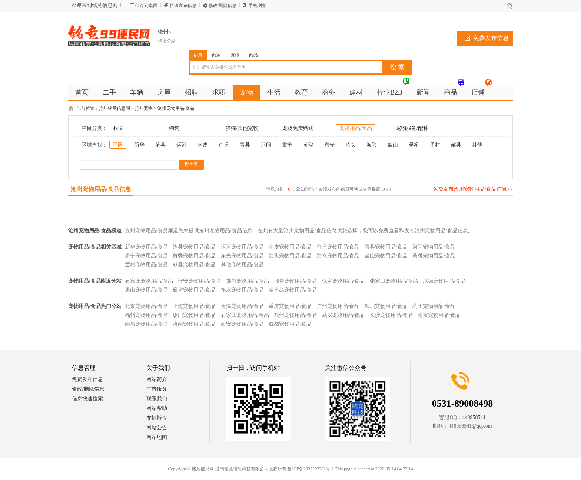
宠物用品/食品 (355, 128)
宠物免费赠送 (297, 128)
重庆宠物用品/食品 (290, 306)
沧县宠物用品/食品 (194, 247)
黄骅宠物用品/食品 (194, 256)
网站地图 (156, 437)
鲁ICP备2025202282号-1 (311, 468)
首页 (82, 92)
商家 (216, 54)
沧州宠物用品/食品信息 (100, 189)
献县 (456, 145)
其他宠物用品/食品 (242, 264)
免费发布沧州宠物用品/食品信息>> (473, 189)
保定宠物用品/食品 (343, 281)
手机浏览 (257, 5)
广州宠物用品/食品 (338, 306)
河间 (266, 145)
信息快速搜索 (87, 398)
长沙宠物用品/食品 (391, 315)
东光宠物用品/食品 (242, 256)
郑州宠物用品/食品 (295, 315)
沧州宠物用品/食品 (175, 108)
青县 (245, 145)
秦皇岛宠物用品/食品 (293, 290)
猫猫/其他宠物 (242, 128)
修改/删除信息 (222, 5)
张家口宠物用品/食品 (394, 281)
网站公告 (156, 427)
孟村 (435, 145)
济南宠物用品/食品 (194, 324)
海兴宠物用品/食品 (338, 256)
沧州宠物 (144, 108)
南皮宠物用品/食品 (290, 247)
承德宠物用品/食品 (444, 281)
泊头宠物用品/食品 (290, 256)
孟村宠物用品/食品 (146, 264)
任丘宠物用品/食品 (338, 247)
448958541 (474, 417)
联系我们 (156, 398)
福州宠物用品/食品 (146, 315)
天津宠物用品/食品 (242, 306)
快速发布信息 (183, 5)
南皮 (202, 145)
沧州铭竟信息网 (114, 108)
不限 (117, 128)
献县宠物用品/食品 (194, 264)
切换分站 (167, 41)
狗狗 (174, 128)
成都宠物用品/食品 (290, 324)
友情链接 (156, 418)
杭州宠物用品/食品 (433, 306)
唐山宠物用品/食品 (146, 290)
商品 (253, 54)
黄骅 (308, 145)
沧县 (160, 145)
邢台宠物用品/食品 (295, 281)
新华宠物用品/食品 (146, 247)
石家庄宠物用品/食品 (149, 281)
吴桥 (414, 145)
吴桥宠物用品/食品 (433, 256)
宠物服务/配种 (412, 128)
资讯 (234, 54)
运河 (181, 145)
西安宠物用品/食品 (242, 324)
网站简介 (156, 379)
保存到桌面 (146, 5)
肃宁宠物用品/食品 (146, 256)
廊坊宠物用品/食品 (194, 290)
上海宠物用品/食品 (194, 306)
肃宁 (287, 145)
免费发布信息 (491, 38)
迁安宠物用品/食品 (199, 281)
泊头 (350, 145)
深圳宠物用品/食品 (386, 306)
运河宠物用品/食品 (242, 247)
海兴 (371, 145)
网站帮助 (156, 408)
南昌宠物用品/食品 (146, 324)
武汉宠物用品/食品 (343, 315)
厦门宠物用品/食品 (194, 315)
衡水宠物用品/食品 (242, 290)
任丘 (224, 145)
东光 (329, 145)
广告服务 (156, 389)
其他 (477, 145)
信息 (197, 55)
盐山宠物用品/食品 (386, 256)
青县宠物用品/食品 (386, 247)
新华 (139, 145)
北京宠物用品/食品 (146, 306)
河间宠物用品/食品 (433, 247)
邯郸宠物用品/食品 (247, 281)
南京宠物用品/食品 (439, 315)
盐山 (393, 145)
